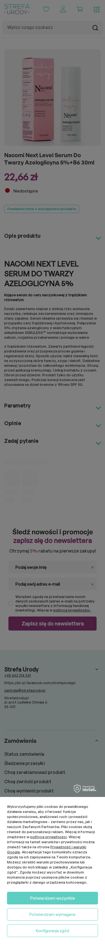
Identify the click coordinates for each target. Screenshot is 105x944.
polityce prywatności (48, 837)
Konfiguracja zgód (52, 930)
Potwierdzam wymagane (52, 914)
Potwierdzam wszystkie (52, 898)
